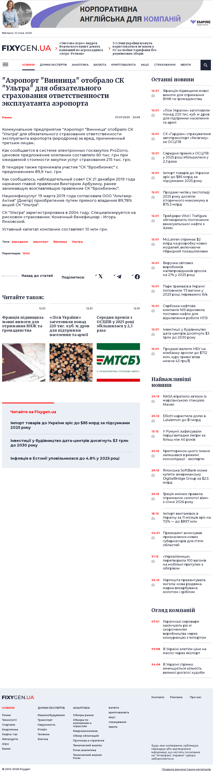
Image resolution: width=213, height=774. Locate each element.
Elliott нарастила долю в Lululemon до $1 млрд (184, 418)
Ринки (7, 117)
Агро (5, 743)
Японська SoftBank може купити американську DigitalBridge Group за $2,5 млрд (186, 476)
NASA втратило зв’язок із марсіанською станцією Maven (185, 400)
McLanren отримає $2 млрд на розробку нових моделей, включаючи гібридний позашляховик (185, 245)
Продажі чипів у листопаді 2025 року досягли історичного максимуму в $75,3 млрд (186, 198)
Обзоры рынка (83, 715)
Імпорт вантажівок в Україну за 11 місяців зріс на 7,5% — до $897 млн (187, 517)
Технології (9, 719)
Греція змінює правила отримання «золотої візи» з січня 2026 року (185, 498)
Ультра (77, 241)
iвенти (186, 64)
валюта (100, 64)
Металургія (10, 739)
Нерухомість (46, 724)
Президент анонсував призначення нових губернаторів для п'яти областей (183, 539)
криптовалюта (123, 64)
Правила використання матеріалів (186, 769)
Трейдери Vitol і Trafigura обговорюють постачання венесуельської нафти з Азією (186, 222)
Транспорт (45, 719)
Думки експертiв (53, 64)
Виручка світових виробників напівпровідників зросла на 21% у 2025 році (184, 269)
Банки (6, 748)
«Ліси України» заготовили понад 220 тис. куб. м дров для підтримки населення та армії (186, 116)
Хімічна (43, 739)
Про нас (195, 697)
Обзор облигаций (86, 735)
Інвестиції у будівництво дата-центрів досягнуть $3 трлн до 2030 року (69, 443)
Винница (60, 241)
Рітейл (42, 729)
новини (28, 64)
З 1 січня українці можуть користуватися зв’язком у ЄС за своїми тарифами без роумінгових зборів (132, 48)
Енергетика (10, 729)
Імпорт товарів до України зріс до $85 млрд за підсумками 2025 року (70, 425)
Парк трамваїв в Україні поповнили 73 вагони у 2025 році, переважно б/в (185, 290)
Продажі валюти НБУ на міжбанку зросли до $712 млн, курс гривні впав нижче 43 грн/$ (185, 355)
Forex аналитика (84, 750)
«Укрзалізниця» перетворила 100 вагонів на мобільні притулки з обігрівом (184, 562)
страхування (165, 64)
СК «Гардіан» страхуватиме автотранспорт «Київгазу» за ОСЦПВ (187, 138)
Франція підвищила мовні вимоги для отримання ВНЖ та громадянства (186, 95)
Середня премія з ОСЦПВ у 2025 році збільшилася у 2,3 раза (186, 157)
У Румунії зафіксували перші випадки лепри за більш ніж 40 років (184, 435)
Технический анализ (87, 745)
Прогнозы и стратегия (88, 740)
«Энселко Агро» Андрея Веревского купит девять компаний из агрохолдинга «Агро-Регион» (79, 48)
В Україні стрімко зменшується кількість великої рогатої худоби (184, 668)
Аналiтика (80, 64)
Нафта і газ (9, 734)
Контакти (157, 697)
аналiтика (81, 707)
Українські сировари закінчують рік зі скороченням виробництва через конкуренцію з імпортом (184, 630)
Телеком (44, 734)
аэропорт (40, 241)
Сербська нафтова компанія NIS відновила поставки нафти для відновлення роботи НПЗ (185, 312)
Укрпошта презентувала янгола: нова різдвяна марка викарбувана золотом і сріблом (184, 586)
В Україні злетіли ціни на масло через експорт (184, 651)
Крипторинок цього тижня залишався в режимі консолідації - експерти (186, 455)
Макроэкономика (85, 731)
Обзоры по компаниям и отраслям (82, 723)
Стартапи (8, 724)
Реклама (176, 697)
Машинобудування (51, 715)
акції (145, 64)
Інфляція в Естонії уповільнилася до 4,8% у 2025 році (64, 458)
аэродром (20, 241)
